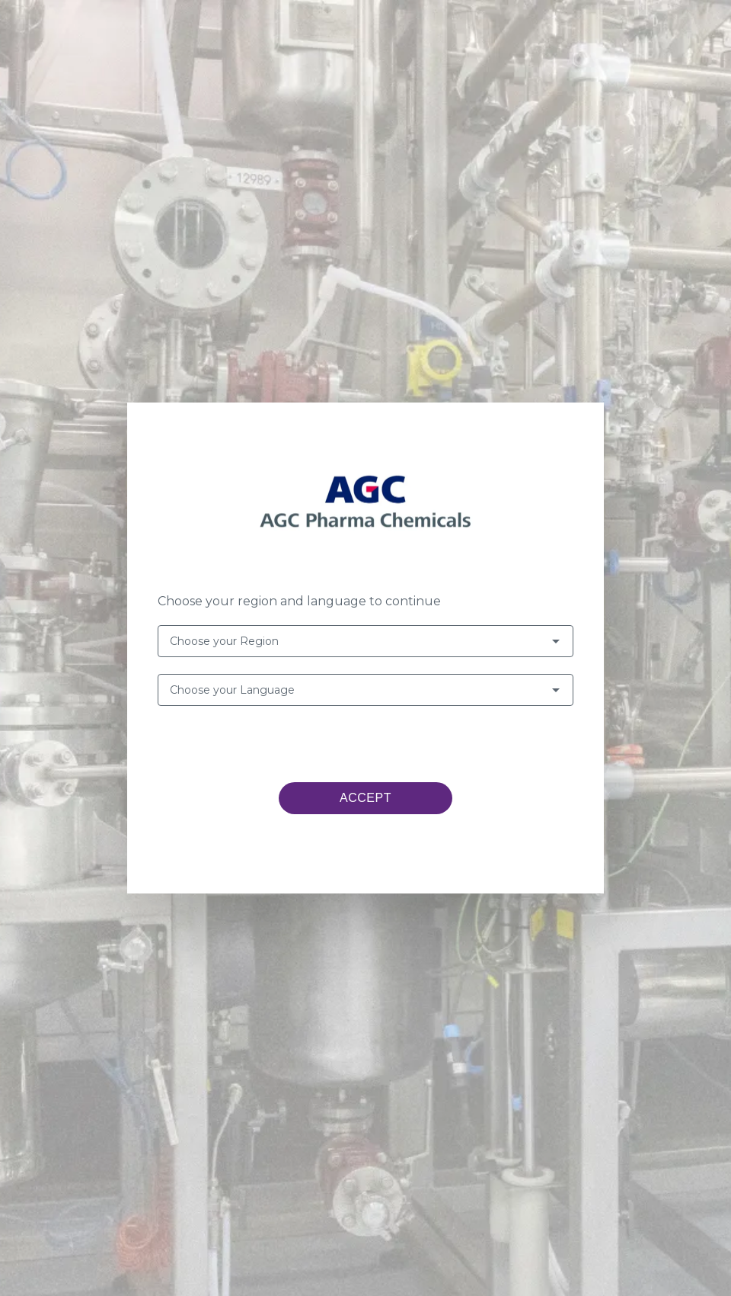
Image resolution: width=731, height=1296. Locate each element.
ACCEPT (365, 797)
